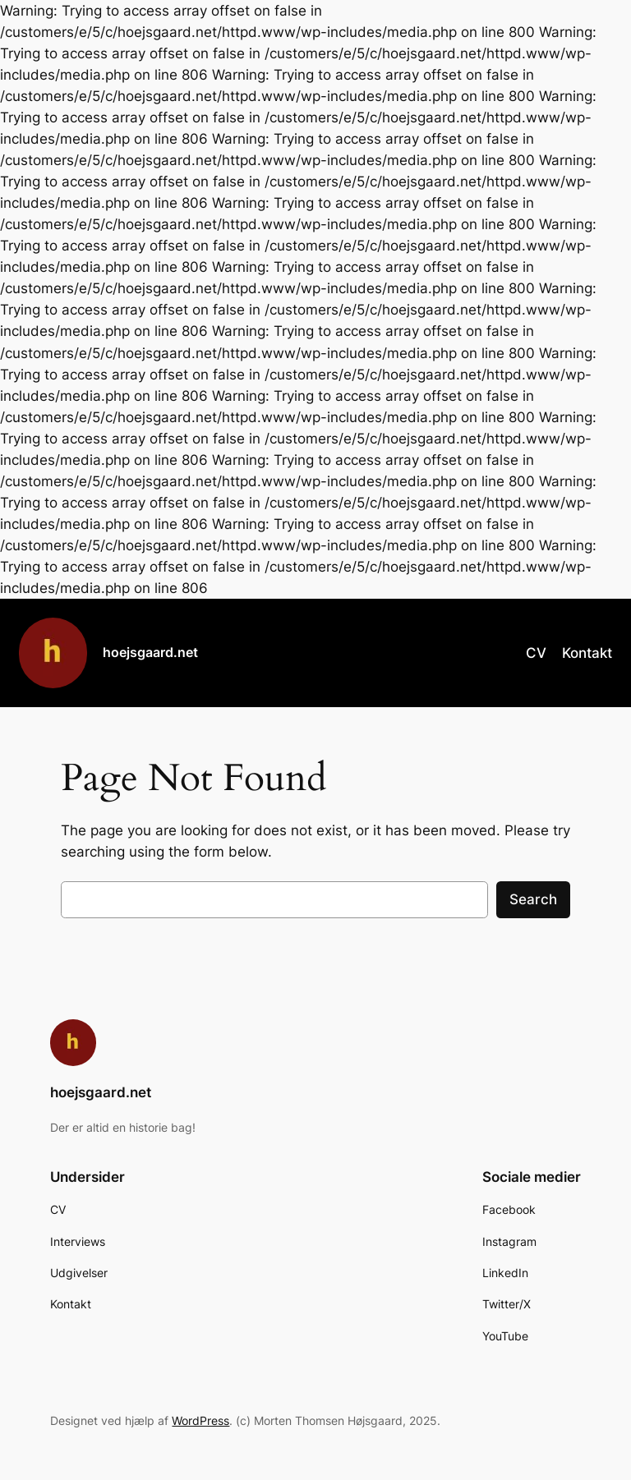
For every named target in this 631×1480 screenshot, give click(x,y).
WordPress (200, 1420)
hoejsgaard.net (150, 652)
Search (533, 899)
